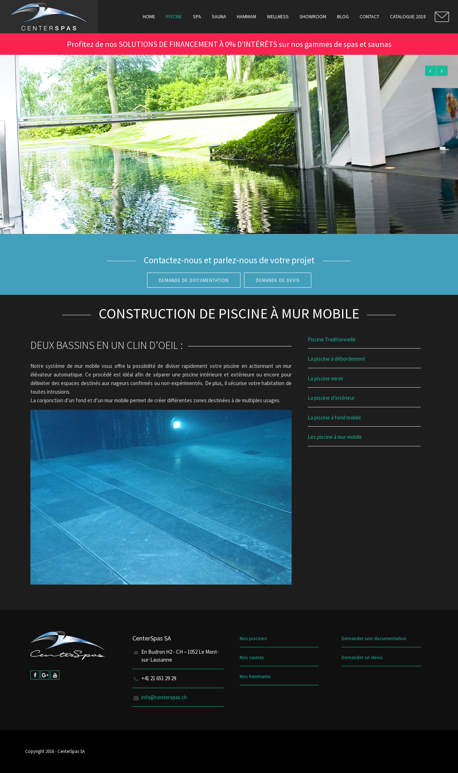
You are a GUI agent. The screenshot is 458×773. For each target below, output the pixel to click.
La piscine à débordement (336, 358)
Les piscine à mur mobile (335, 436)
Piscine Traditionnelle (332, 339)
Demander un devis (362, 657)
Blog (343, 16)
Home (149, 16)
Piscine (174, 16)
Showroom (312, 16)
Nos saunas (252, 657)
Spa (197, 16)
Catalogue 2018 (408, 16)
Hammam (246, 16)
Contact (369, 16)
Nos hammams (255, 676)
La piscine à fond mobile (334, 417)
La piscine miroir (326, 378)
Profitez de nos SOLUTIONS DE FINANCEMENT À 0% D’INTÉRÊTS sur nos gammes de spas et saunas (229, 44)
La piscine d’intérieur (331, 397)
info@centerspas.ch (164, 697)
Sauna (219, 16)
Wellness (278, 16)
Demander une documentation (374, 638)
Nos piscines (253, 638)
